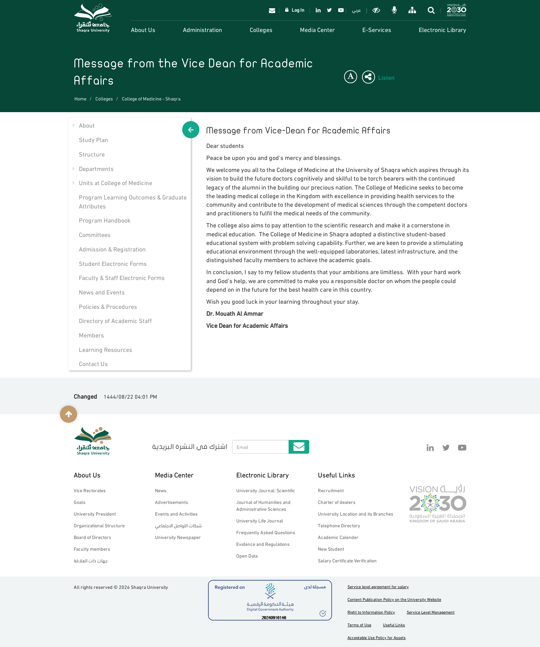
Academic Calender (338, 536)
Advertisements (171, 501)
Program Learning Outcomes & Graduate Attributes (133, 201)
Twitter (329, 10)
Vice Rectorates (90, 490)
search (432, 10)
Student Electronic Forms (113, 263)
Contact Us (93, 363)
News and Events (102, 291)
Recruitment (331, 490)
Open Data (247, 555)
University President (95, 513)
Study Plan (93, 139)
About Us (143, 29)
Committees (95, 234)
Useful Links (336, 474)
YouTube (340, 10)
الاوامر (395, 10)
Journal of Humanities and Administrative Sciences (263, 505)
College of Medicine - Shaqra (151, 98)
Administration (202, 29)
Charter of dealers (336, 501)
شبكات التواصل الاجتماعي (178, 525)
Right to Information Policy (371, 612)
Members (91, 334)
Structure (92, 153)
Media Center (317, 29)
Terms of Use (359, 624)
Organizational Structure (99, 525)
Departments (96, 168)
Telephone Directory (339, 525)
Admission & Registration (112, 248)
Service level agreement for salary (378, 586)
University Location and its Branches (355, 513)
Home (80, 98)
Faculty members (92, 548)
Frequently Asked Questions (265, 532)
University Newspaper (178, 536)
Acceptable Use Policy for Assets (376, 637)
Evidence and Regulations (263, 543)
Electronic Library (442, 29)
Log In (298, 9)
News (160, 490)
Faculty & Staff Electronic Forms (122, 277)
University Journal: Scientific (265, 490)
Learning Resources (105, 349)
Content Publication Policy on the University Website (394, 599)
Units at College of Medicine (115, 182)
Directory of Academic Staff (115, 320)
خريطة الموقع (413, 10)
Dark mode (377, 10)
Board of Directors (92, 536)
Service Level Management (431, 612)
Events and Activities (176, 513)
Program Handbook (105, 219)
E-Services (376, 29)
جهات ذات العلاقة (90, 560)
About (87, 124)
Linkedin (318, 10)
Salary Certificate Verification (347, 560)
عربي (356, 9)
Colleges (261, 29)
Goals (79, 501)
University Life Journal (259, 520)
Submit (299, 447)
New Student (331, 548)
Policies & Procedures (108, 306)
